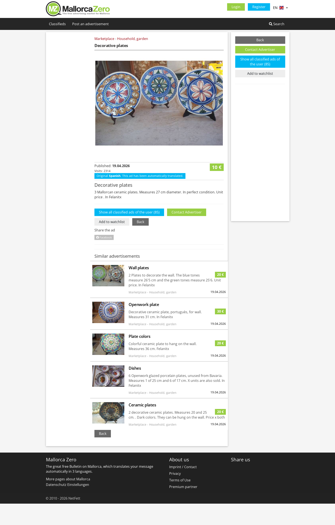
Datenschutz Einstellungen (67, 506)
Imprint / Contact (183, 488)
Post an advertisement (90, 24)
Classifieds (57, 24)
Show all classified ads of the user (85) (129, 233)
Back (140, 243)
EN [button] (280, 7)
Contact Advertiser (187, 233)
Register (259, 6)
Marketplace (104, 38)
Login (236, 6)
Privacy (175, 495)
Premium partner (183, 508)
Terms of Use (180, 501)
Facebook (104, 259)
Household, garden (132, 38)
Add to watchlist (112, 243)
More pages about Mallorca (68, 500)
